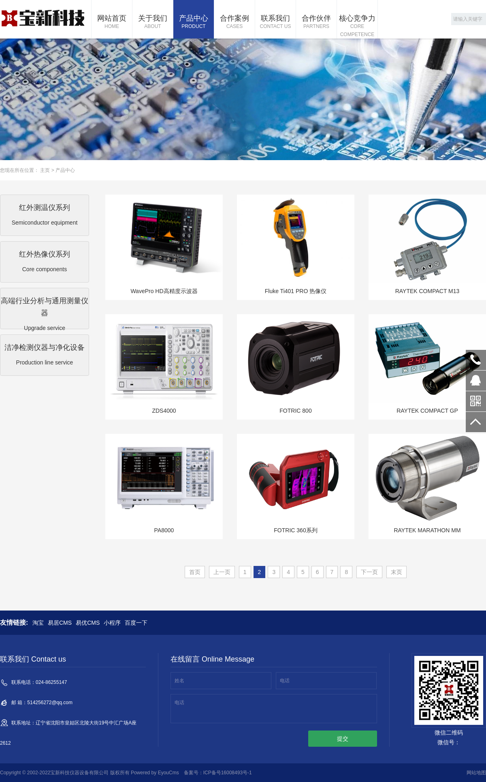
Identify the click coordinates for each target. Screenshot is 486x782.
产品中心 (193, 22)
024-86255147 (476, 360)
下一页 (369, 572)
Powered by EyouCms (154, 773)
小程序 (112, 622)
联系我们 (275, 22)
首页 (194, 572)
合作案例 (234, 22)
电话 (285, 680)
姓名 (179, 680)
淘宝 (38, 622)
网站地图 (476, 773)
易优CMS (88, 622)
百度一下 (136, 622)
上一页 (221, 572)
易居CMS (60, 622)
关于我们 (152, 22)
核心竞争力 (357, 26)
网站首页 (112, 22)
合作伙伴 (316, 22)
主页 (45, 170)
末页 (396, 572)
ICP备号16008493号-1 (227, 773)
